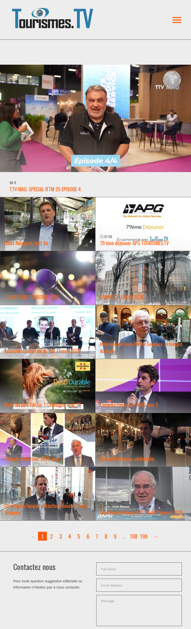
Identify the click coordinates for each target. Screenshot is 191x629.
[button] (53, 12)
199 (144, 536)
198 (133, 536)
